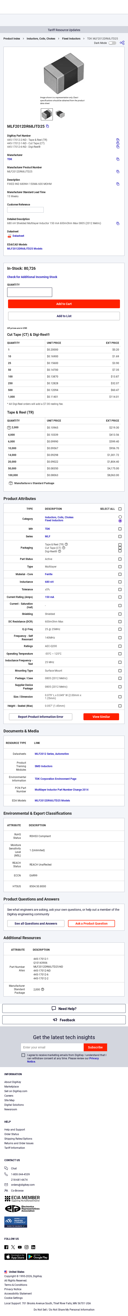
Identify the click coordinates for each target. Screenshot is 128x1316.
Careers (8, 1095)
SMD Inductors (43, 766)
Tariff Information (14, 1147)
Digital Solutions (14, 1104)
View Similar (101, 716)
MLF (47, 536)
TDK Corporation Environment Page (55, 778)
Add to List (64, 316)
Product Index (11, 38)
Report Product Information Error (40, 716)
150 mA (49, 597)
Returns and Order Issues (18, 1143)
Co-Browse (13, 1191)
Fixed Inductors (71, 38)
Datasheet (15, 235)
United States (14, 1271)
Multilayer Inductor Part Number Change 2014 (61, 789)
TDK (9, 159)
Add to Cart (64, 304)
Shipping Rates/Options (18, 1138)
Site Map (9, 1100)
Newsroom (10, 1109)
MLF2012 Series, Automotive (52, 753)
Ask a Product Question (91, 923)
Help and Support (14, 1129)
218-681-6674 (16, 1179)
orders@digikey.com (19, 1185)
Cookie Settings (13, 1297)
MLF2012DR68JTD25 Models (24, 248)
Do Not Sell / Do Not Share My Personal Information (64, 1309)
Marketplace (11, 1086)
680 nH (49, 581)
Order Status (11, 1134)
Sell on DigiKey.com (15, 1091)
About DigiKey (12, 1082)
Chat (10, 1169)
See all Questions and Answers (36, 923)
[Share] (122, 43)
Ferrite (48, 574)
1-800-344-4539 (17, 1175)
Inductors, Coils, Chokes (41, 38)
